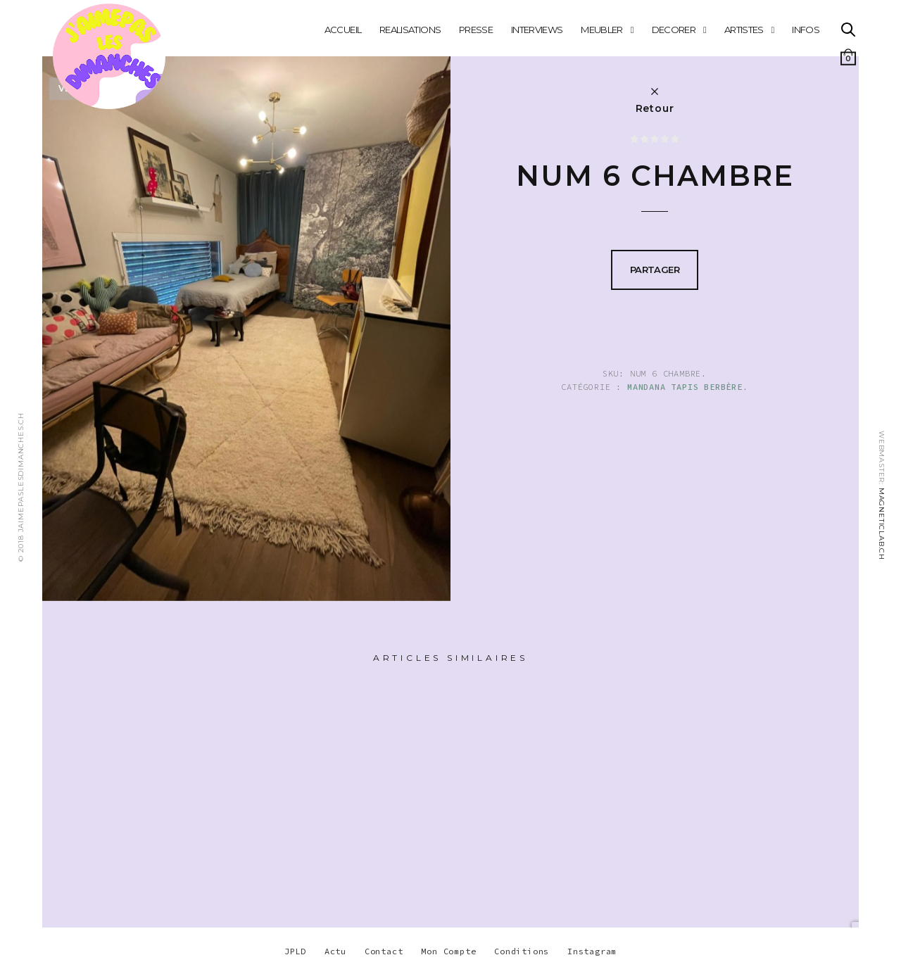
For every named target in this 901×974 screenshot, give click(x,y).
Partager (654, 269)
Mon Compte (448, 951)
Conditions (521, 951)
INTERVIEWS (537, 29)
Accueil (343, 29)
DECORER (673, 29)
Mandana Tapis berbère (685, 386)
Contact (384, 951)
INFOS (805, 29)
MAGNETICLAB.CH (881, 524)
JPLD (295, 951)
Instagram (592, 951)
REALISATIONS (410, 29)
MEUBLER (601, 29)
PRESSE (476, 29)
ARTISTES (744, 29)
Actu (335, 951)
